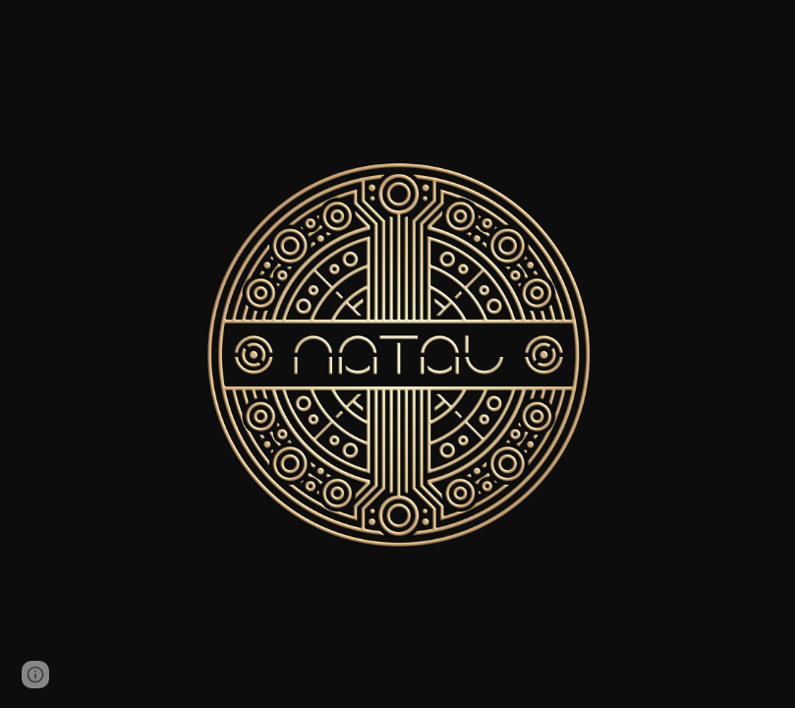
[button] (35, 674)
